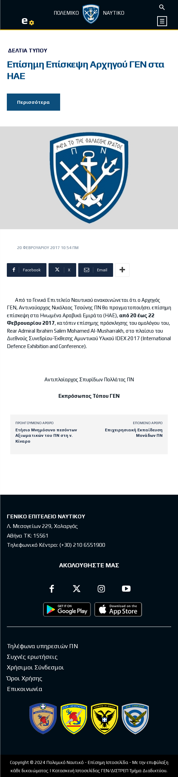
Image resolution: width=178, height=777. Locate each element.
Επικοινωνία (24, 688)
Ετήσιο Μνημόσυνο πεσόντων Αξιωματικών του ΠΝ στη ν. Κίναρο (46, 436)
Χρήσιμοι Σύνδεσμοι (35, 667)
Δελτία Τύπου (27, 50)
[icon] (162, 21)
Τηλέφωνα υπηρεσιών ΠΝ (42, 646)
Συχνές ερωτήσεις (32, 656)
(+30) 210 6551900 (82, 545)
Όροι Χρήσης (24, 678)
